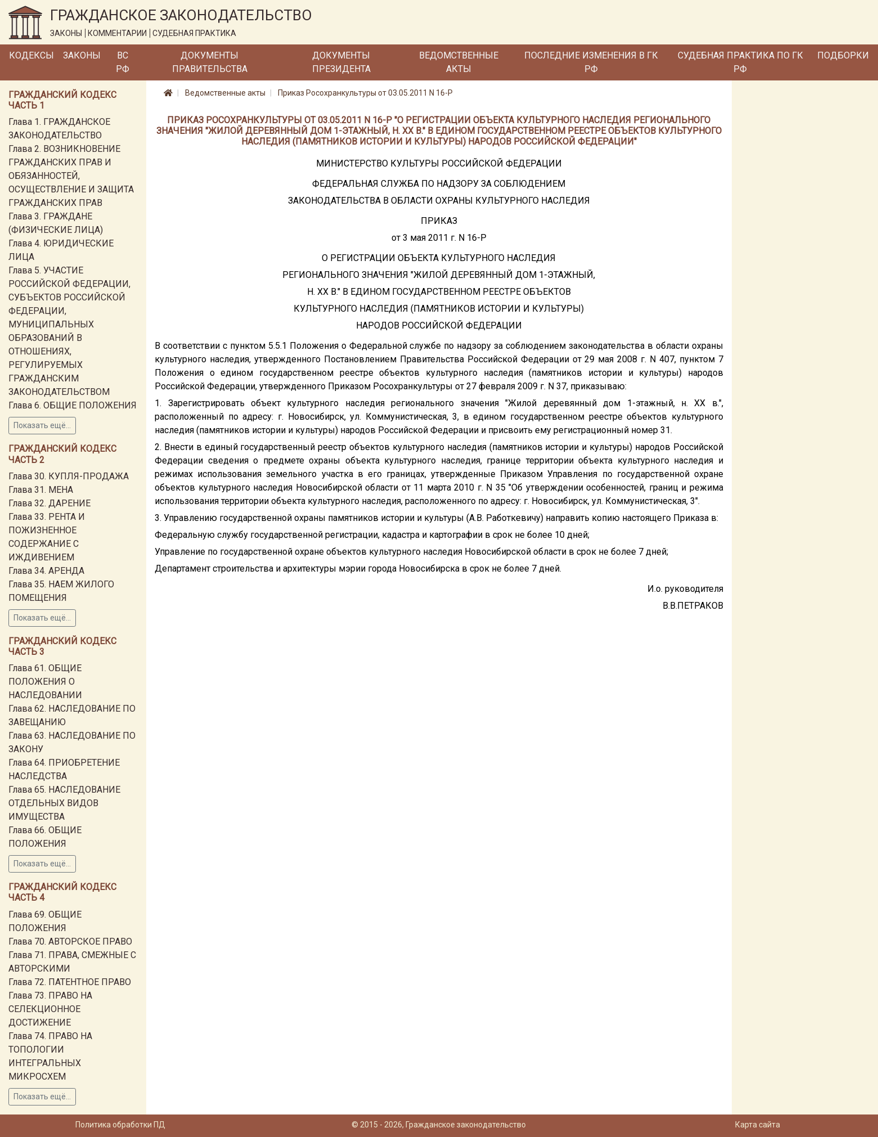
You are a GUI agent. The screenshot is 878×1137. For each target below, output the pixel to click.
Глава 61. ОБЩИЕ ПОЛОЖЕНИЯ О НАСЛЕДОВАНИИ (45, 681)
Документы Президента (341, 62)
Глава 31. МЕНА (40, 489)
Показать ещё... (42, 425)
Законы (82, 55)
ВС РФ (122, 62)
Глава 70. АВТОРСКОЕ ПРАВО (70, 941)
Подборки (843, 55)
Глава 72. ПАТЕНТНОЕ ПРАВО (69, 982)
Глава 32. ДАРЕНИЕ (49, 503)
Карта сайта (757, 1124)
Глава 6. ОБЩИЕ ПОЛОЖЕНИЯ (72, 405)
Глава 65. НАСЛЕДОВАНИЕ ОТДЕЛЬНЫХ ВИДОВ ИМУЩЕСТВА (64, 803)
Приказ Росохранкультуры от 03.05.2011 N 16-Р (365, 92)
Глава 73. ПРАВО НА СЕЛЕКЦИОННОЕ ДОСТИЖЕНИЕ (50, 1009)
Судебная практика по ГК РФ (740, 62)
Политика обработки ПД (120, 1124)
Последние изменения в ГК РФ (591, 62)
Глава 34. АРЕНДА (46, 570)
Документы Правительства (209, 62)
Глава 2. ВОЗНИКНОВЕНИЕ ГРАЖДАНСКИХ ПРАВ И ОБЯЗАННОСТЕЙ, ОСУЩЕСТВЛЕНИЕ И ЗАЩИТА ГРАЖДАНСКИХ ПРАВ (71, 175)
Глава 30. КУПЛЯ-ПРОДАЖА (68, 476)
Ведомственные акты (458, 62)
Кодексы (31, 55)
